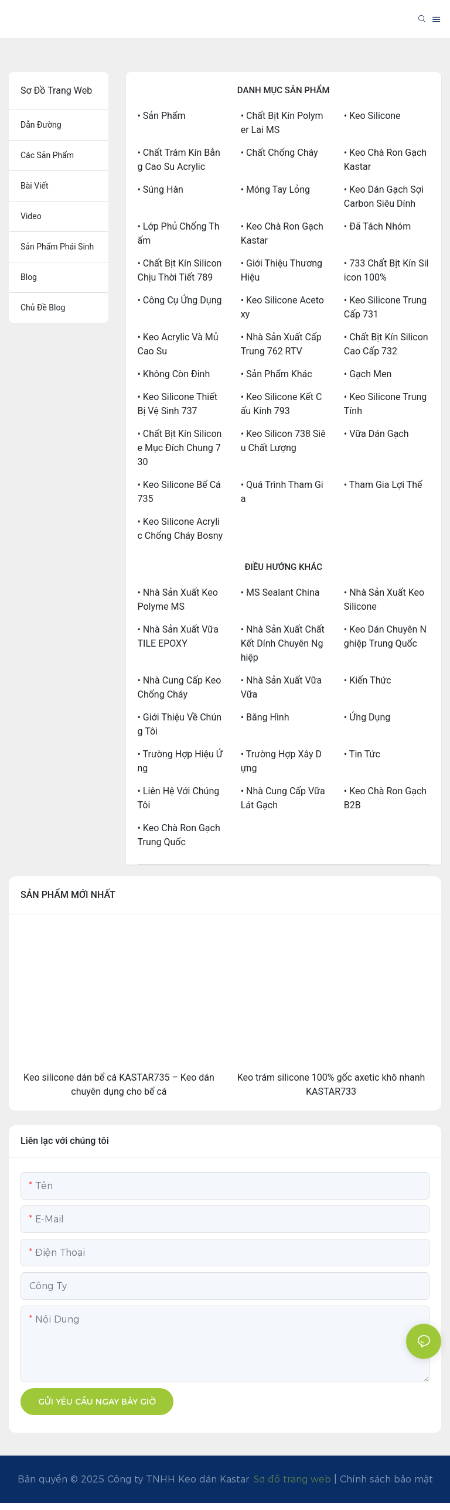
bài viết (35, 185)
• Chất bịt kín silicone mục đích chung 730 (180, 447)
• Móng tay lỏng (275, 189)
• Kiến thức (367, 680)
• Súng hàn (160, 189)
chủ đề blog (43, 307)
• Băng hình (265, 717)
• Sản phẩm (162, 115)
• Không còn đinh (174, 374)
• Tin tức (362, 754)
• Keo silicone (372, 115)
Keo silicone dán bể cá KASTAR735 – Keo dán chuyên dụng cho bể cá (118, 1084)
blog (29, 277)
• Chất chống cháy (279, 152)
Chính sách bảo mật (386, 1479)
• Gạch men (367, 374)
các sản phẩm (47, 155)
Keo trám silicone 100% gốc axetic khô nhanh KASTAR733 (331, 1084)
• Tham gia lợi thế (383, 484)
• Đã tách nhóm (377, 226)
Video (31, 216)
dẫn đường (41, 124)
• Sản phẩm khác (276, 374)
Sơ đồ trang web (292, 1479)
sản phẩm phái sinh (57, 246)
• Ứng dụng (367, 717)
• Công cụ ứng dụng (180, 300)
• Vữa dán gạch (376, 433)
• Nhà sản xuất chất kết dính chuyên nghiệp (283, 643)
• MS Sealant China (280, 592)
